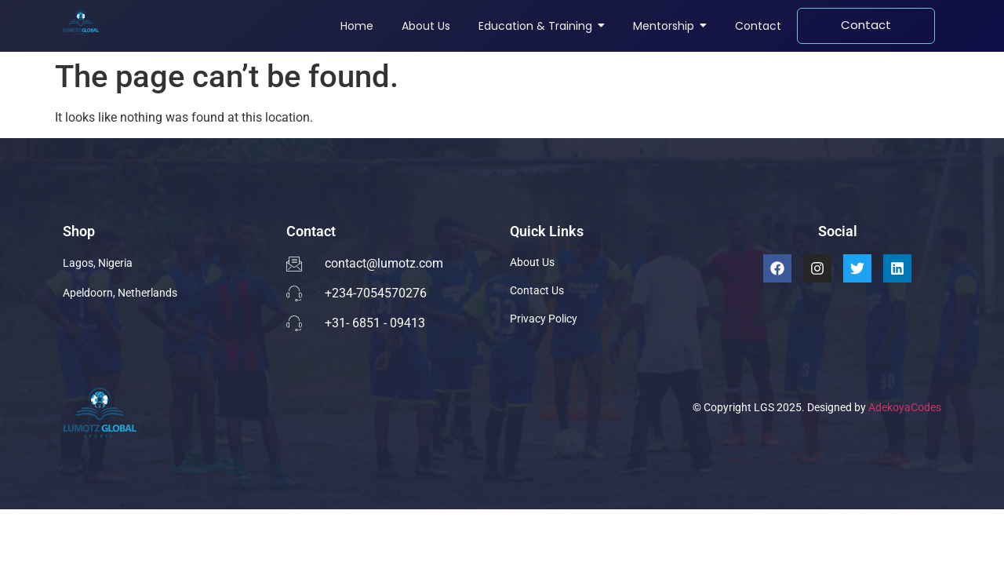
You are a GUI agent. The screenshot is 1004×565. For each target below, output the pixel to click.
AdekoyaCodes (904, 407)
